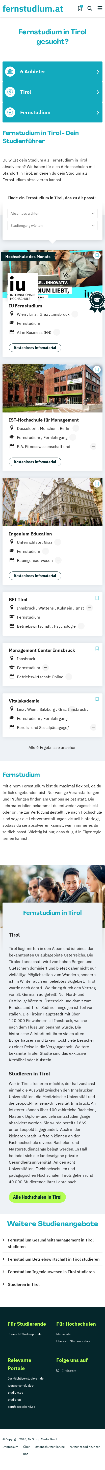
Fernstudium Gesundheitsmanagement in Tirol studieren (51, 1243)
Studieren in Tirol (24, 1284)
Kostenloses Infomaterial (35, 347)
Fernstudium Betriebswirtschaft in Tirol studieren (53, 1259)
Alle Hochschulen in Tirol (37, 1197)
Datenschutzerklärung (50, 1447)
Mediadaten (64, 1334)
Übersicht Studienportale (25, 1334)
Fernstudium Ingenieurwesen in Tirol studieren (51, 1271)
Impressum (10, 1447)
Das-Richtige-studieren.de (26, 1378)
